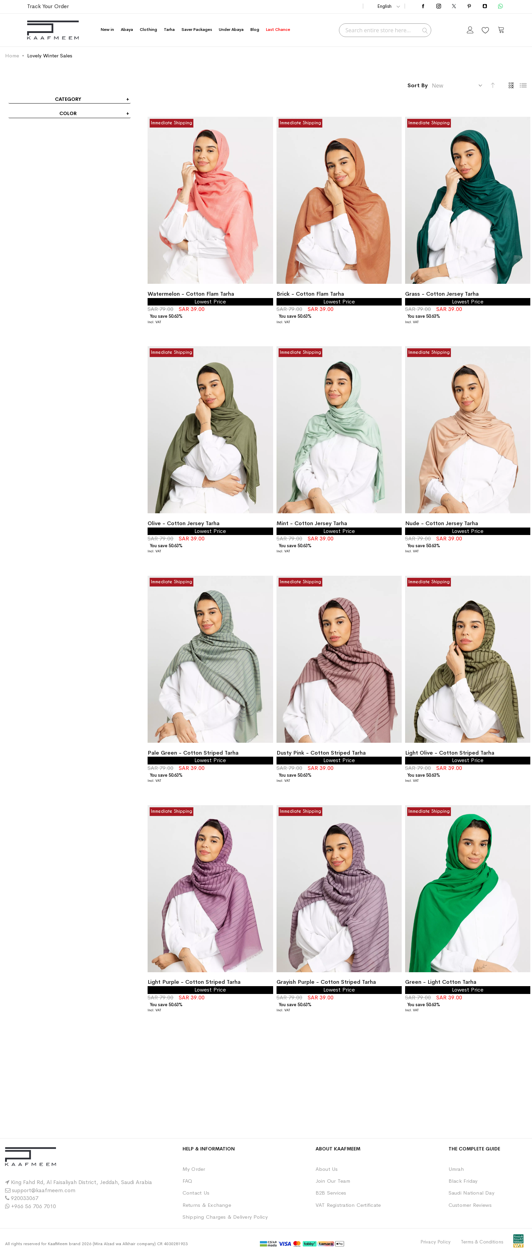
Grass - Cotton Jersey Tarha (442, 293)
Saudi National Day (471, 1192)
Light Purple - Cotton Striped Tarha (194, 981)
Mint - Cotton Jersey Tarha (312, 523)
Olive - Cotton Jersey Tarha (184, 523)
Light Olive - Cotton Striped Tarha (449, 752)
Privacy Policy (435, 1242)
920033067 (24, 1198)
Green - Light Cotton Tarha (440, 981)
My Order (194, 1169)
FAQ (187, 1181)
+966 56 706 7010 (33, 1206)
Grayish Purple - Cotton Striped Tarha (326, 981)
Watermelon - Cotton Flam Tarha (191, 293)
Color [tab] (68, 113)
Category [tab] (68, 99)
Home (12, 55)
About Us (327, 1169)
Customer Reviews (470, 1205)
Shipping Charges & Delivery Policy (225, 1217)
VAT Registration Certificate (348, 1205)
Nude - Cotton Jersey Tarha (441, 523)
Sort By (417, 85)
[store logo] (53, 30)
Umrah (456, 1169)
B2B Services (331, 1192)
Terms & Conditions (482, 1242)
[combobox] (385, 30)
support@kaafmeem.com (43, 1190)
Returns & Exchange (207, 1205)
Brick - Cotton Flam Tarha (310, 293)
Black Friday (463, 1181)
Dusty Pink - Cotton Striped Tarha (321, 752)
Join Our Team (333, 1181)
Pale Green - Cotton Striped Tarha (193, 752)
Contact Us (196, 1192)
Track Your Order (48, 6)
